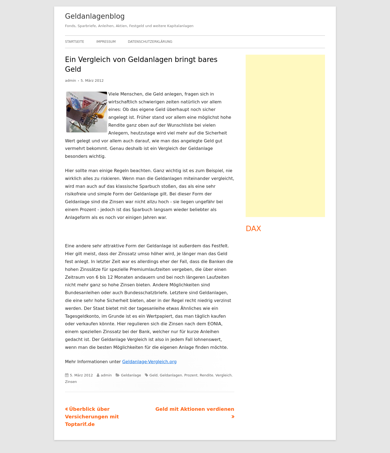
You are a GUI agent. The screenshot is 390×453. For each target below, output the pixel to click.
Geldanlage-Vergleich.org (149, 361)
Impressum (106, 42)
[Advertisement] (285, 136)
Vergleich (224, 375)
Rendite (206, 375)
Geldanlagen (171, 375)
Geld (154, 375)
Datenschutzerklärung (150, 42)
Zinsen (71, 382)
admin (70, 80)
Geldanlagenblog (95, 16)
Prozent (191, 375)
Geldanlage (131, 375)
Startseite (74, 42)
